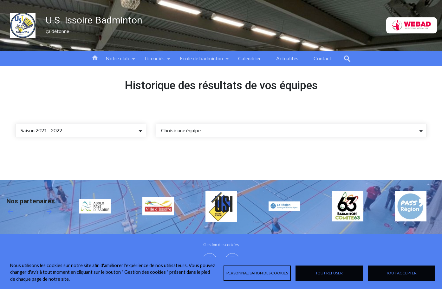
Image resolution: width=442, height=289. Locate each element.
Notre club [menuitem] (117, 60)
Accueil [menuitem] (95, 57)
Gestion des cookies (221, 244)
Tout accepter (401, 273)
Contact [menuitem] (322, 58)
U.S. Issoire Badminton (94, 20)
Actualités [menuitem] (287, 58)
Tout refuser (329, 273)
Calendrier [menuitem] (249, 58)
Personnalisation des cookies (257, 273)
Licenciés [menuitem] (154, 60)
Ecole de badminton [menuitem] (201, 60)
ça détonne (57, 31)
